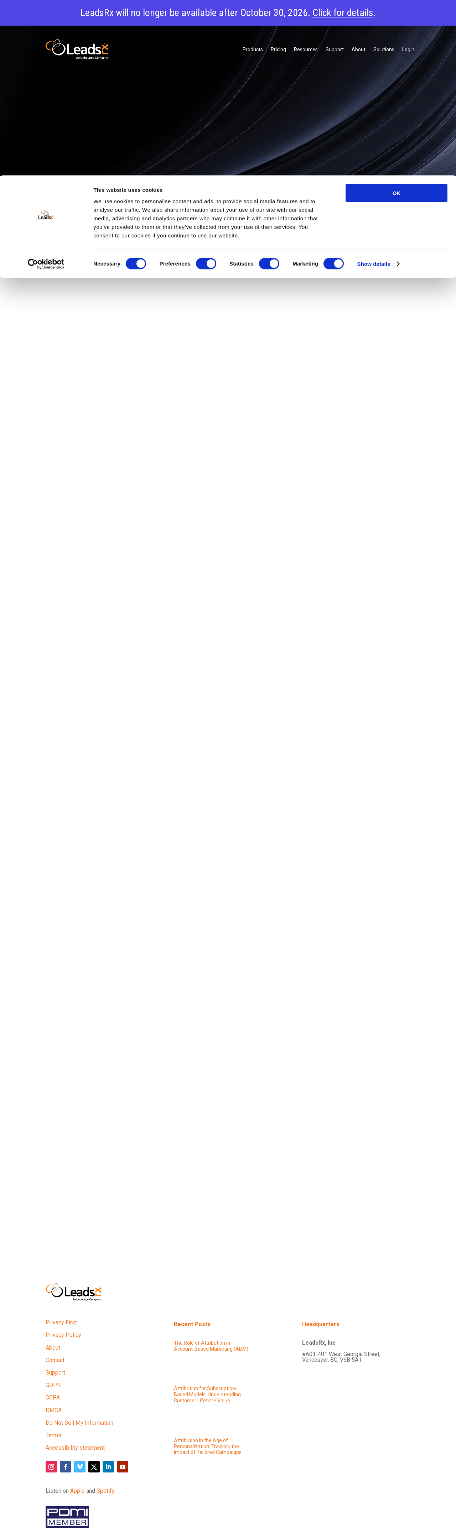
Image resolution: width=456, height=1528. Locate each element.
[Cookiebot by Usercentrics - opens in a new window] (46, 89)
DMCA (54, 1410)
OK (397, 18)
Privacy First (61, 1322)
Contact (55, 1360)
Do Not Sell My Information (79, 1422)
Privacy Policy (63, 1334)
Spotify (106, 1490)
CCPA (53, 1397)
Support (55, 1372)
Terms (53, 1435)
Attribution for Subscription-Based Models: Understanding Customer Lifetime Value (207, 1394)
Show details (373, 89)
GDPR (53, 1385)
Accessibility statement (75, 1447)
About (53, 1347)
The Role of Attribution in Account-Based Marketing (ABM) (211, 1346)
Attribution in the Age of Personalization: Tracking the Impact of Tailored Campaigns (208, 1446)
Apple (77, 1490)
